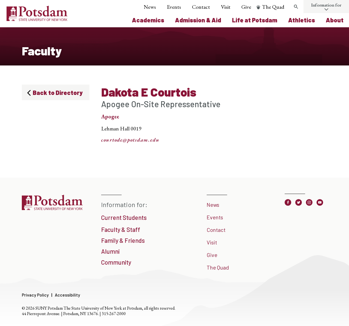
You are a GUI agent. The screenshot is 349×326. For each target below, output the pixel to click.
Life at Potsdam (254, 19)
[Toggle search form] (296, 7)
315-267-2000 (114, 313)
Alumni (110, 251)
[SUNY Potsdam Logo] (37, 19)
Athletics (301, 19)
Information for (326, 5)
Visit (225, 6)
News (150, 6)
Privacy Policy (35, 294)
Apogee (110, 116)
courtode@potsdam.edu (130, 140)
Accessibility (67, 294)
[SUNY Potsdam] (52, 208)
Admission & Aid (198, 19)
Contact (201, 6)
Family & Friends (123, 240)
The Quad (273, 6)
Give (246, 6)
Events (174, 6)
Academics (148, 19)
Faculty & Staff (120, 229)
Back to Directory (58, 92)
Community (116, 262)
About (335, 19)
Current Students (124, 217)
